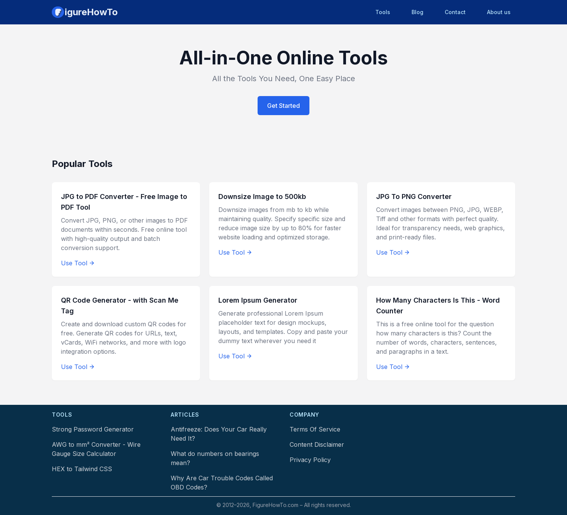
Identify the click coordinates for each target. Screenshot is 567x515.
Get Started (283, 105)
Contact (455, 12)
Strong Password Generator (93, 429)
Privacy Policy (310, 460)
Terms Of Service (315, 429)
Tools (382, 12)
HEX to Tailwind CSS (82, 469)
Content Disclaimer (317, 444)
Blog (417, 12)
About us (499, 12)
